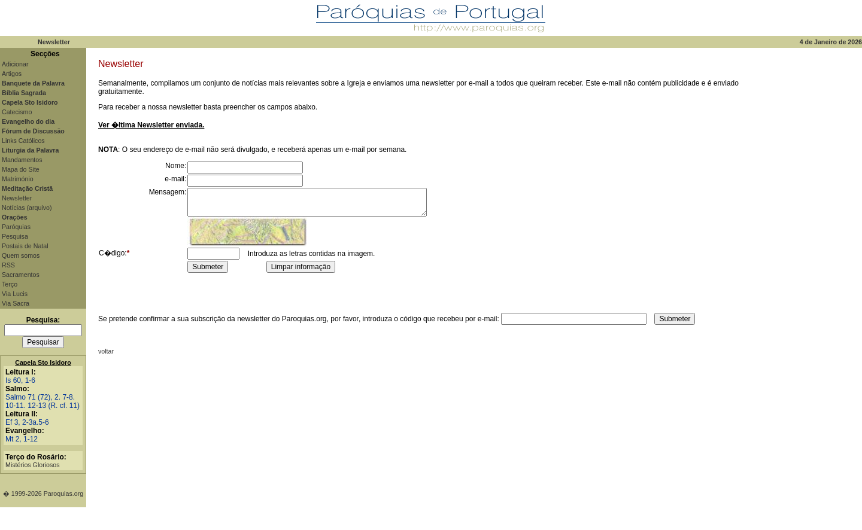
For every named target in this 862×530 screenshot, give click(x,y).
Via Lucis (15, 293)
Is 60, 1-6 (20, 380)
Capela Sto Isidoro (43, 362)
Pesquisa (15, 236)
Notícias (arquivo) (27, 207)
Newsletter (17, 198)
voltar (106, 351)
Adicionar (15, 64)
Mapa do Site (21, 169)
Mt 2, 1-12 (21, 439)
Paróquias (16, 226)
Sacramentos (21, 274)
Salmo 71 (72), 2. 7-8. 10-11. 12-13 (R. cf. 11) (42, 401)
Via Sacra (15, 303)
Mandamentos (22, 159)
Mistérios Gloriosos (32, 464)
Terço (9, 284)
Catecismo (17, 111)
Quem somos (21, 255)
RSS (8, 265)
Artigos (12, 73)
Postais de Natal (25, 245)
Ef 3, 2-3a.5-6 (27, 422)
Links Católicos (23, 140)
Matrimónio (18, 178)
